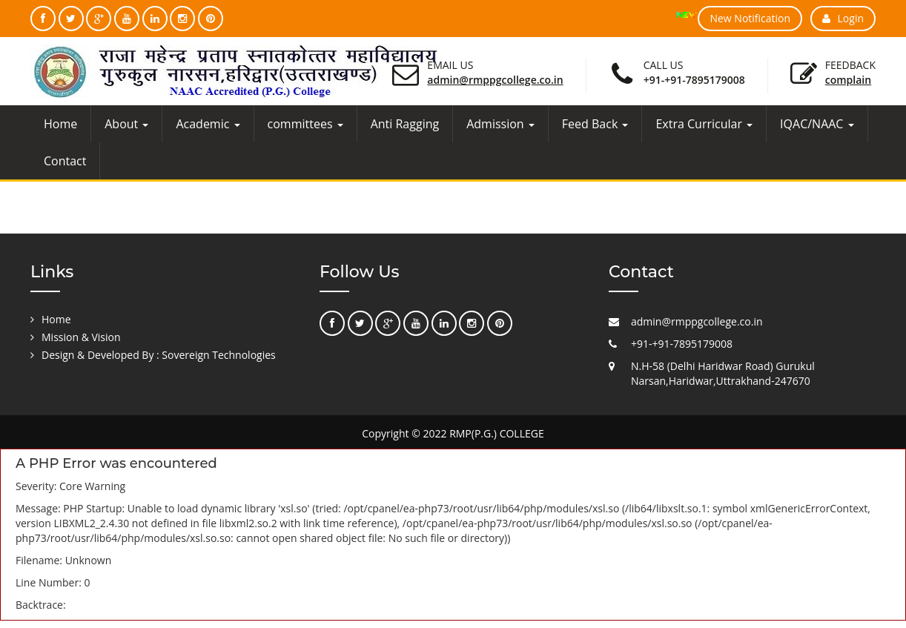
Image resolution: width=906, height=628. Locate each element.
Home (60, 124)
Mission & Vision (81, 337)
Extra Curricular (704, 124)
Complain (848, 80)
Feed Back (595, 124)
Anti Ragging (405, 124)
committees (305, 124)
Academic (207, 124)
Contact (65, 161)
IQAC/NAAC (817, 124)
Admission (500, 124)
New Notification (750, 18)
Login (843, 18)
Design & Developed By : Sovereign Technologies (159, 355)
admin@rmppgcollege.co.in (495, 80)
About (126, 124)
